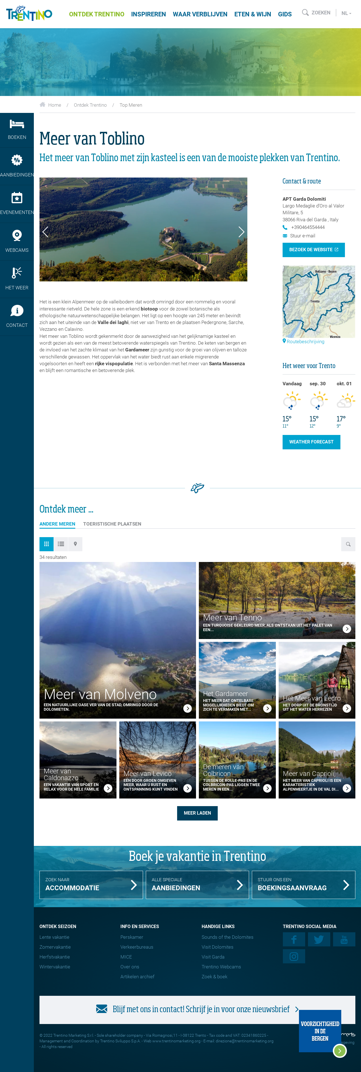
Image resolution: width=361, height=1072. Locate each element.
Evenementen (17, 203)
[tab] (46, 544)
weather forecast (311, 442)
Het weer (17, 278)
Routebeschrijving (303, 341)
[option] (143, 230)
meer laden (197, 813)
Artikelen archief (137, 976)
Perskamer (131, 937)
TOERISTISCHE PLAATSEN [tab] (112, 524)
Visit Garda (213, 957)
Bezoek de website (311, 249)
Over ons (129, 967)
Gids (285, 14)
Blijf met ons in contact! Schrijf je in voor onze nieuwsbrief (197, 1009)
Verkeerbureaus (136, 947)
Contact (17, 316)
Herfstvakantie (54, 957)
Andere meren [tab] (57, 525)
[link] (187, 709)
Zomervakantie (55, 947)
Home (50, 105)
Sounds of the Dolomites (228, 937)
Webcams (17, 241)
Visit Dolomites (218, 947)
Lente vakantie (54, 937)
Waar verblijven (200, 14)
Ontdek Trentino (96, 14)
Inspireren (148, 14)
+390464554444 (304, 227)
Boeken (17, 130)
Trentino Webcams (221, 967)
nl (346, 13)
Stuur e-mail (299, 236)
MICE (126, 957)
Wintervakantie (54, 967)
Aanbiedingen (17, 166)
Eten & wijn (252, 14)
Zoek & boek (214, 976)
